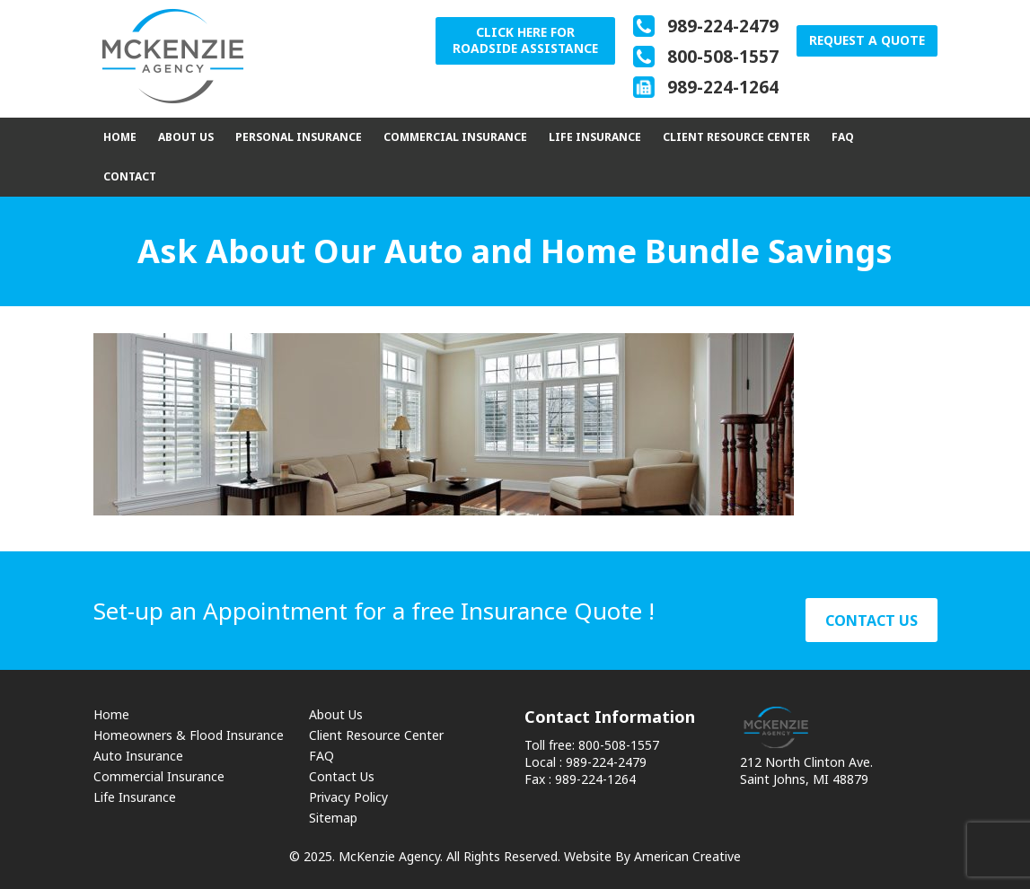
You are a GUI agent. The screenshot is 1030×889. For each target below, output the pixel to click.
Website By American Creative (652, 856)
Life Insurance (134, 796)
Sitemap (333, 817)
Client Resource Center (376, 735)
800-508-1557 (720, 56)
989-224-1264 (720, 87)
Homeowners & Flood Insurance (188, 735)
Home (111, 714)
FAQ (321, 755)
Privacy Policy (348, 796)
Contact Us (341, 776)
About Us (336, 714)
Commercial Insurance (158, 776)
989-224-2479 (720, 26)
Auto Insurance (138, 755)
